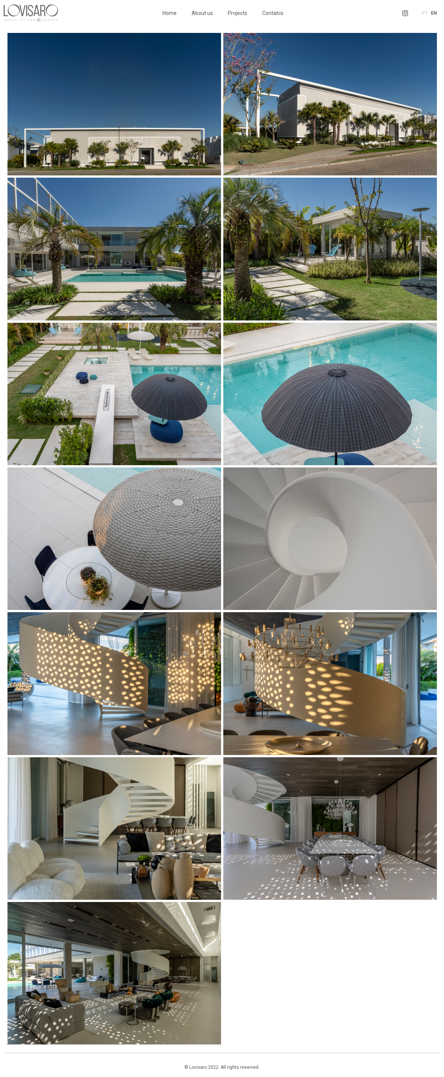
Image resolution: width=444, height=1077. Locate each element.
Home (169, 13)
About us (202, 13)
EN (434, 13)
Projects (237, 13)
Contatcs (272, 13)
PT (425, 13)
